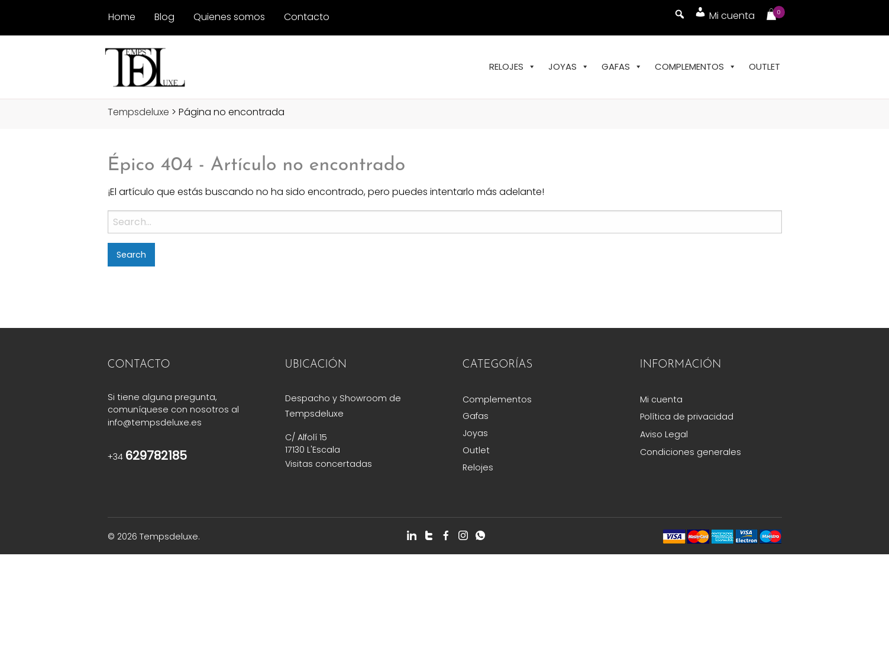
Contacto (306, 17)
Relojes (512, 67)
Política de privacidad (686, 416)
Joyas (568, 67)
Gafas (622, 67)
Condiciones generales (690, 452)
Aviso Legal (664, 434)
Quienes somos (229, 17)
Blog (164, 17)
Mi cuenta (661, 399)
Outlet (764, 66)
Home (121, 17)
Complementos (695, 67)
